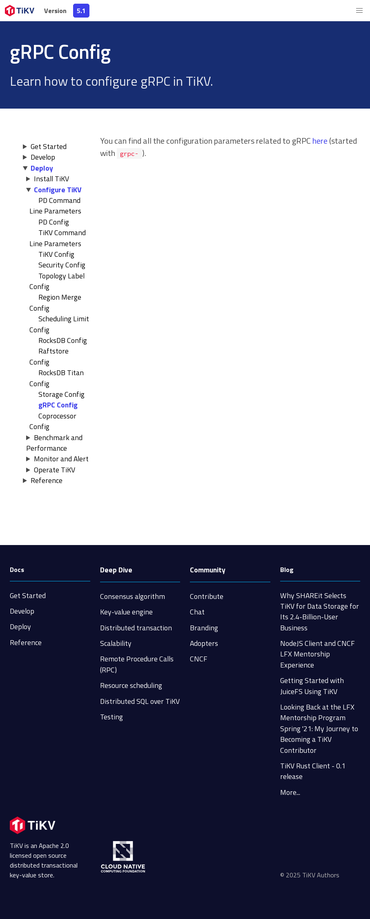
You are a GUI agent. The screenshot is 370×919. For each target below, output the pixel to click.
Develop (43, 156)
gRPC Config (58, 404)
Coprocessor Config (52, 421)
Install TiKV (51, 178)
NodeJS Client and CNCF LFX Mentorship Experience (317, 654)
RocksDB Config (62, 340)
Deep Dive (116, 569)
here (320, 140)
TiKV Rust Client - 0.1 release (312, 771)
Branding (204, 627)
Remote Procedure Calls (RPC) (137, 664)
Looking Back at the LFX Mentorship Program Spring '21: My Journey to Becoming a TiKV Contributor (319, 728)
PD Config (53, 221)
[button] (359, 10)
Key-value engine (126, 611)
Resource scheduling (131, 685)
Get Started (49, 146)
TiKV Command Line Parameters (57, 238)
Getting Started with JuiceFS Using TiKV (312, 685)
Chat (197, 611)
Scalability (116, 643)
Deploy (42, 168)
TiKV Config (56, 254)
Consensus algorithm (132, 596)
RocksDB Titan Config (56, 378)
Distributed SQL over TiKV (140, 701)
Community (207, 569)
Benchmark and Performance (54, 443)
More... (290, 792)
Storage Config (61, 394)
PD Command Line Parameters (55, 205)
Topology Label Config (57, 281)
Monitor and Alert (61, 458)
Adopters (204, 643)
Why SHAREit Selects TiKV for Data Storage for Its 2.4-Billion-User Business (319, 611)
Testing (111, 716)
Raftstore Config (49, 356)
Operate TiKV (54, 469)
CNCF (198, 658)
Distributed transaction (136, 627)
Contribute (206, 596)
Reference (46, 480)
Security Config (61, 264)
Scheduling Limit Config (59, 324)
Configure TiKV (58, 189)
